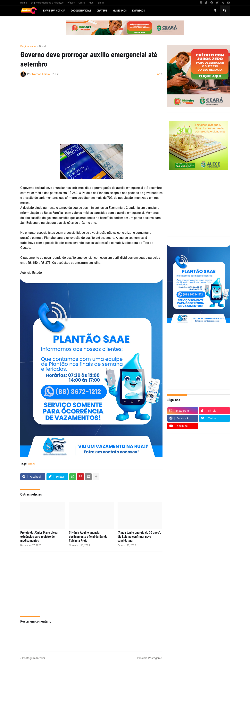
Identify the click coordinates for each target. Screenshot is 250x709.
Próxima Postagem (149, 658)
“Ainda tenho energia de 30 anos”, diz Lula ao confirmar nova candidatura (139, 537)
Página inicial (28, 46)
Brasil (101, 2)
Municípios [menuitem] (120, 10)
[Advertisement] (87, 112)
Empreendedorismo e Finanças (47, 2)
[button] (215, 10)
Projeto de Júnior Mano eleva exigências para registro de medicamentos (39, 537)
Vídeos (71, 2)
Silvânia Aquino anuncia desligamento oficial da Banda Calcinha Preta (88, 537)
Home (23, 2)
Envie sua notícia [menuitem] (54, 10)
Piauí (91, 2)
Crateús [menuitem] (102, 10)
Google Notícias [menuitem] (81, 10)
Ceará (82, 2)
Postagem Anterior (33, 658)
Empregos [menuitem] (138, 10)
